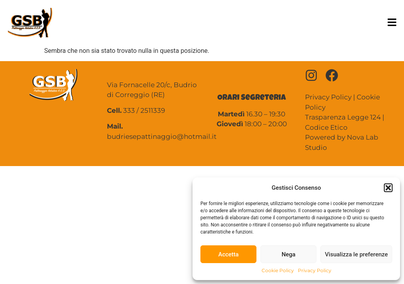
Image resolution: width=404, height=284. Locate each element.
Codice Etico (326, 127)
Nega (289, 254)
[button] (388, 188)
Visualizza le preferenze (356, 254)
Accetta (228, 254)
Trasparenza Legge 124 (343, 117)
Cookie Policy (278, 270)
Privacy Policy (314, 270)
